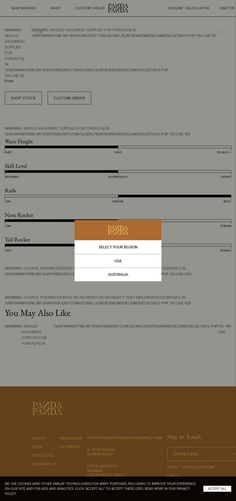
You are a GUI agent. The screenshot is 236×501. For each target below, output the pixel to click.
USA (118, 261)
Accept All (217, 488)
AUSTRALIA (118, 274)
